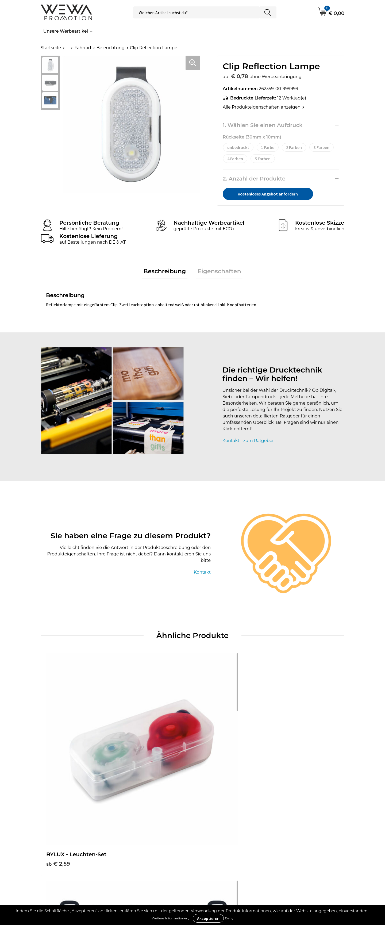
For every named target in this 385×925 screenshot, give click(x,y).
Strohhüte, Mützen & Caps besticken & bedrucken (311, 800)
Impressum (217, 828)
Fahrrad (82, 47)
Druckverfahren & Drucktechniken (145, 808)
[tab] (166, 272)
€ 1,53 (209, 738)
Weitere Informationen (170, 918)
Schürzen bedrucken (305, 828)
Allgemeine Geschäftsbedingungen (230, 808)
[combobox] (196, 12)
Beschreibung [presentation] (166, 272)
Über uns (215, 796)
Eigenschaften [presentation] (217, 272)
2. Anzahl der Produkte (254, 178)
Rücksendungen (223, 844)
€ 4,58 (134, 746)
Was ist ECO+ (141, 820)
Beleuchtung (111, 47)
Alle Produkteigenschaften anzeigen (263, 107)
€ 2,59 (58, 738)
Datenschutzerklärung (229, 836)
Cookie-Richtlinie (223, 820)
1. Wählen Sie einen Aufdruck (263, 125)
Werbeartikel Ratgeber (151, 796)
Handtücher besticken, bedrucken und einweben (311, 816)
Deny (229, 918)
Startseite (51, 47)
